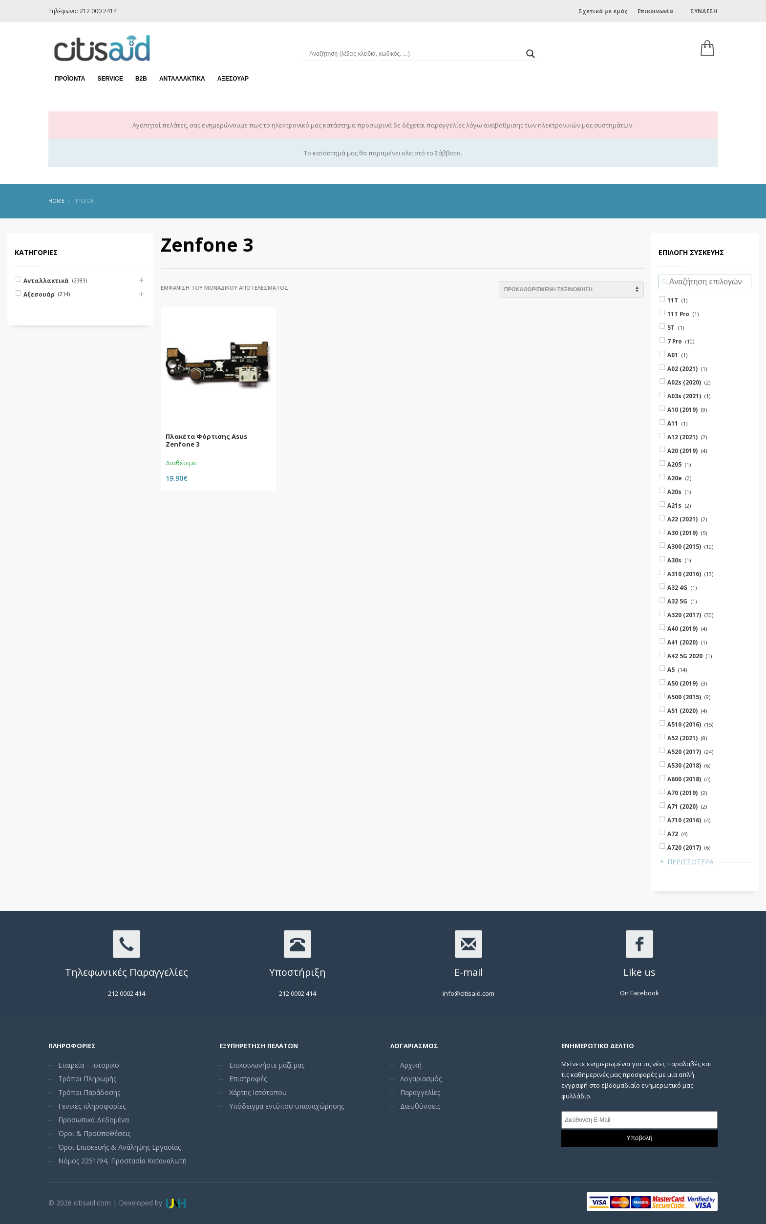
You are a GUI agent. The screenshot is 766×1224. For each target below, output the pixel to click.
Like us (639, 972)
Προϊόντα (70, 78)
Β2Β (141, 78)
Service (110, 78)
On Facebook (639, 992)
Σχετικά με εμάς (603, 11)
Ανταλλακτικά (182, 78)
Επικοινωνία (655, 11)
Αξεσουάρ (233, 78)
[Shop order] (571, 289)
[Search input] (415, 54)
